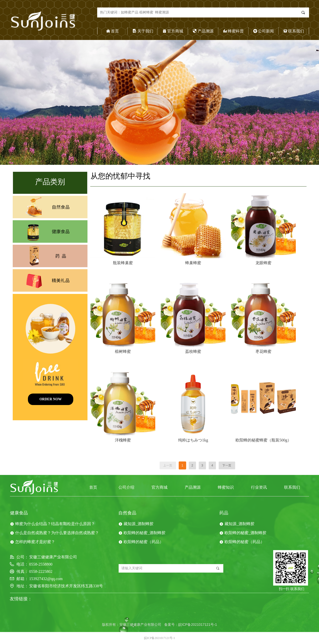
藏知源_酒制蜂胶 (139, 524)
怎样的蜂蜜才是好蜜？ (35, 542)
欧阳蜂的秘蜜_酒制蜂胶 (144, 533)
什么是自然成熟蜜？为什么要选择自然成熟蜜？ (57, 533)
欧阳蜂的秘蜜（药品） (143, 542)
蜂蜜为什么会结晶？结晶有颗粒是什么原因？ (55, 524)
